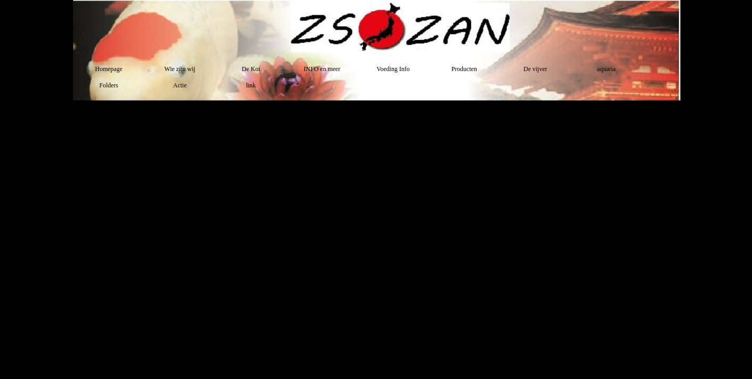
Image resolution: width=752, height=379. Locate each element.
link (251, 85)
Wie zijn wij (179, 69)
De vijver (535, 69)
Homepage (109, 69)
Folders (109, 85)
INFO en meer (322, 69)
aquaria (606, 69)
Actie (180, 85)
